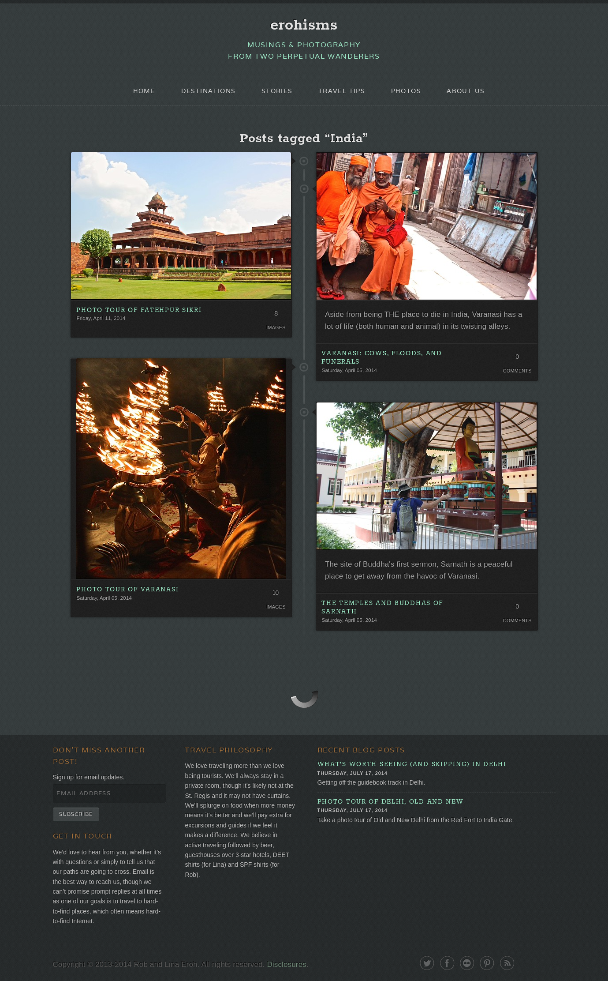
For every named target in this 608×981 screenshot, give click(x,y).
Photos (406, 91)
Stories (277, 91)
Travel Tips (341, 91)
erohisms (304, 25)
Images (275, 327)
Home (144, 91)
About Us (466, 91)
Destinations (208, 91)
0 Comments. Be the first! (517, 359)
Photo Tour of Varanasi (127, 590)
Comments (517, 370)
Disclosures (286, 964)
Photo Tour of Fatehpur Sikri (138, 310)
